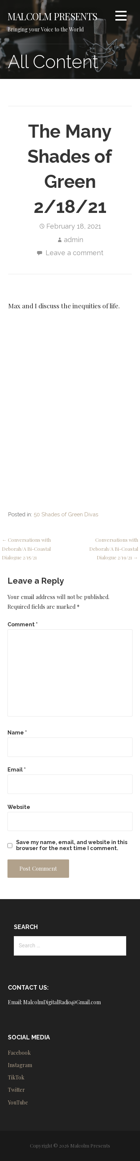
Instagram (20, 1065)
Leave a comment (74, 253)
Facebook (19, 1052)
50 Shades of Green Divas (66, 514)
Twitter (16, 1089)
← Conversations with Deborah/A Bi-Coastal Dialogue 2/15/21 (26, 548)
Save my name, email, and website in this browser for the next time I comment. (71, 845)
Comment (22, 624)
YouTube (18, 1102)
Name (17, 732)
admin (73, 240)
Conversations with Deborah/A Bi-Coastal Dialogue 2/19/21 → (113, 548)
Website (18, 807)
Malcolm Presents (52, 16)
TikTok (16, 1077)
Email (16, 769)
